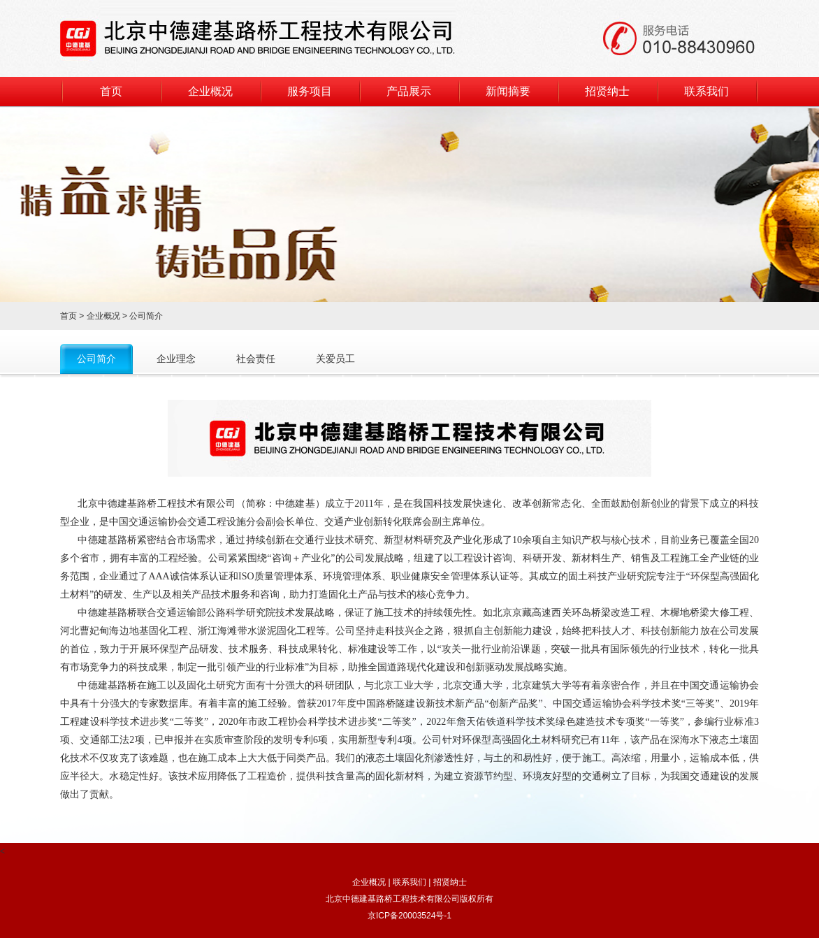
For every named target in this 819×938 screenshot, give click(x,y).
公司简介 (96, 358)
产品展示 (408, 91)
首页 (111, 91)
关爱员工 (335, 358)
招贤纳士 (607, 91)
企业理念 (176, 358)
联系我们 (706, 91)
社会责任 (255, 358)
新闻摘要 (508, 91)
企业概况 (210, 91)
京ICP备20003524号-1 (409, 916)
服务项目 (309, 91)
